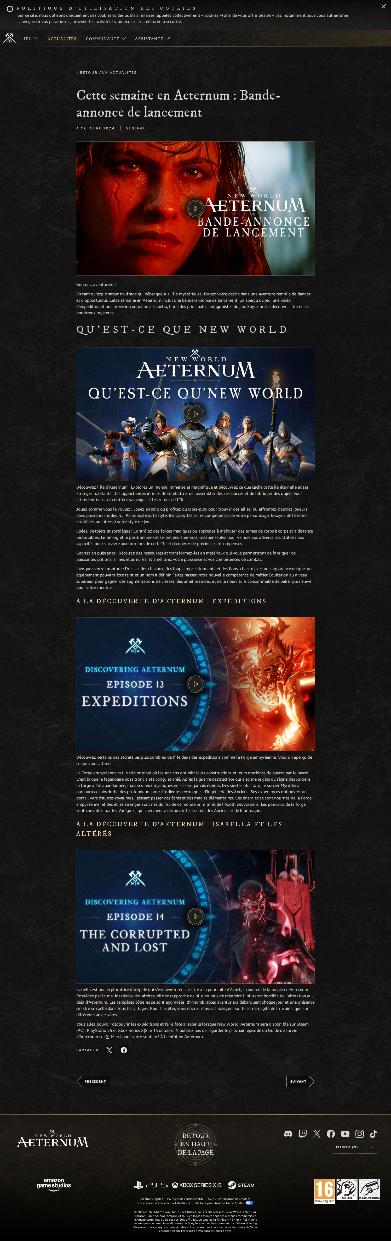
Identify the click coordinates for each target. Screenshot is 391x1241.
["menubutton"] (31, 38)
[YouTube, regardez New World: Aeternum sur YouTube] (345, 1134)
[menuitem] (31, 38)
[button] (195, 208)
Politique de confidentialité (185, 1198)
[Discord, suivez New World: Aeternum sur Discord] (288, 1133)
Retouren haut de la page (195, 1144)
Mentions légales (151, 1198)
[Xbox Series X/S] (196, 1185)
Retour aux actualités (108, 72)
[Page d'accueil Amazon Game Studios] (54, 1186)
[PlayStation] (150, 1185)
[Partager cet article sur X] (109, 1050)
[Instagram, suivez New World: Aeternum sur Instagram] (359, 1134)
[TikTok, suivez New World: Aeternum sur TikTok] (373, 1134)
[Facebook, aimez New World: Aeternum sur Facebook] (331, 1134)
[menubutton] (355, 1147)
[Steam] (241, 1185)
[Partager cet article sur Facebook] (124, 1050)
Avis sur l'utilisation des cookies (229, 1198)
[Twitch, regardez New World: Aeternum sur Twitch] (302, 1134)
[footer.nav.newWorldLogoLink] (53, 1139)
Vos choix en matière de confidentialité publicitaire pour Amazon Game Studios (195, 1203)
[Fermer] (384, 6)
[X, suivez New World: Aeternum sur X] (317, 1133)
